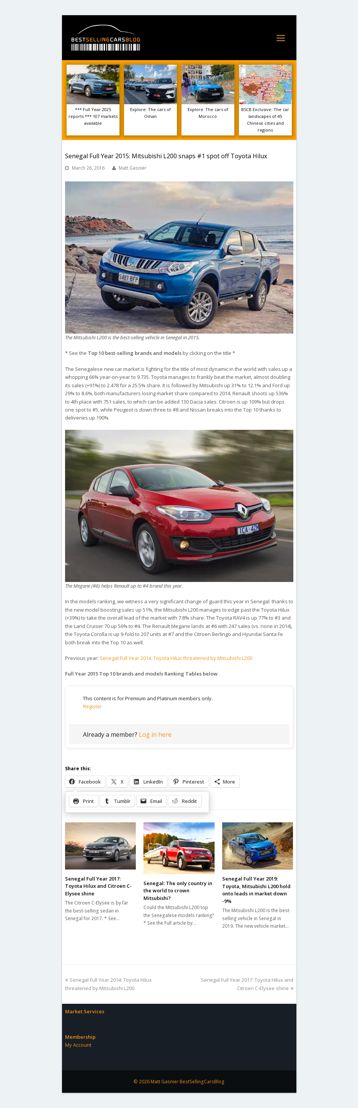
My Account (78, 1044)
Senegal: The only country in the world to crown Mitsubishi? (177, 890)
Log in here (155, 734)
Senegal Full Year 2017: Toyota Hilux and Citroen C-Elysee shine (98, 886)
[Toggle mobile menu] (281, 37)
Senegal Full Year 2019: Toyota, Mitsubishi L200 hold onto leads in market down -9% (256, 890)
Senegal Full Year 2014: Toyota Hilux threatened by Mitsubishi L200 (176, 658)
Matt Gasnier (132, 168)
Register (92, 706)
